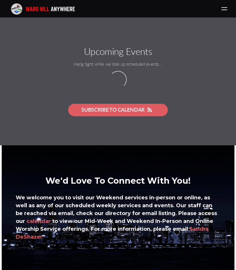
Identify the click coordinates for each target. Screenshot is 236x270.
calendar (39, 221)
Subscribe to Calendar (118, 109)
